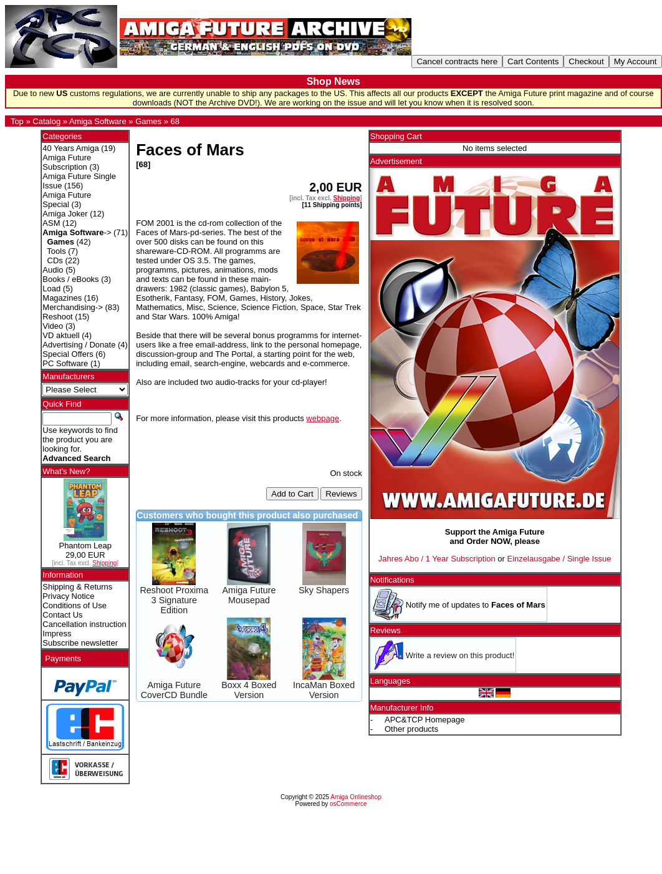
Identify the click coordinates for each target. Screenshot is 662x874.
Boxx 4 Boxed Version (248, 690)
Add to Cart (292, 493)
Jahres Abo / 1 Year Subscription (437, 558)
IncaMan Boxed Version (324, 690)
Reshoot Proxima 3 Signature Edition (174, 600)
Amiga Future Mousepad (249, 595)
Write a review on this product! (460, 655)
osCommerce (348, 803)
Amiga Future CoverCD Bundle (174, 690)
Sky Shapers (324, 590)
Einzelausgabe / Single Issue (559, 558)
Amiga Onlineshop (355, 797)
